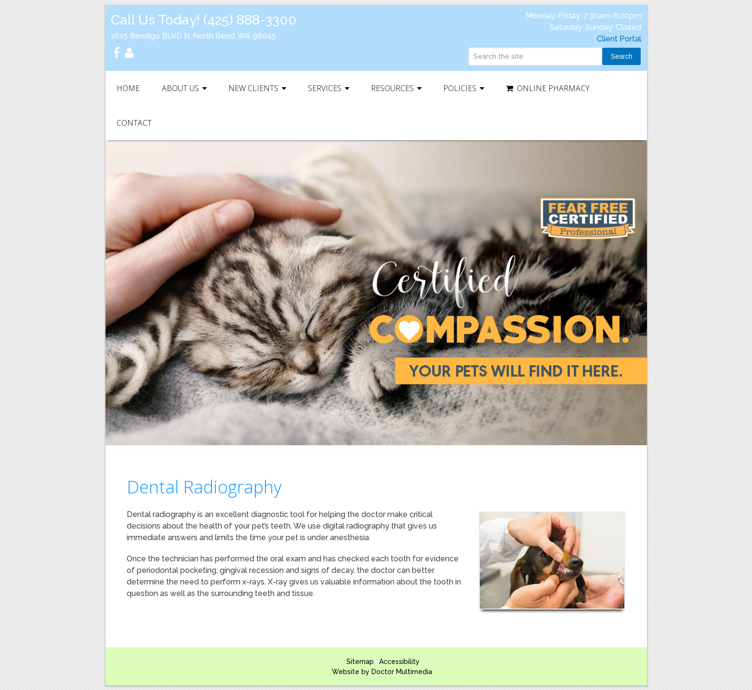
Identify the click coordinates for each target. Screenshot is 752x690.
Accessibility (399, 661)
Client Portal (619, 38)
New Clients (253, 88)
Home (128, 88)
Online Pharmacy (548, 88)
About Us (180, 88)
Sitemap (360, 661)
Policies (459, 88)
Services (325, 88)
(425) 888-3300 (250, 20)
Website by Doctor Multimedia (382, 672)
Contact (134, 123)
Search (621, 56)
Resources (392, 88)
